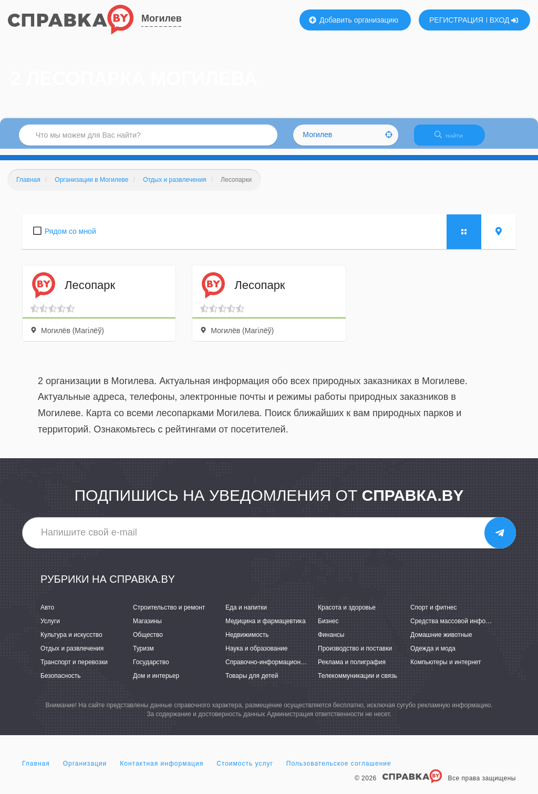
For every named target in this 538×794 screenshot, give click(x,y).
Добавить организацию (353, 20)
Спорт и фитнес (433, 613)
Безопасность (60, 682)
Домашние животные (441, 641)
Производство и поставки (355, 654)
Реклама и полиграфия (352, 668)
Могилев (161, 18)
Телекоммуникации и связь (357, 682)
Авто (47, 613)
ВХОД (504, 20)
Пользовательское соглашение (338, 770)
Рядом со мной (70, 237)
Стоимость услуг (244, 770)
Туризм (143, 654)
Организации (85, 770)
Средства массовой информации (459, 627)
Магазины (147, 627)
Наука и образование (256, 654)
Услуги (50, 627)
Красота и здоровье (347, 613)
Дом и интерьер (156, 682)
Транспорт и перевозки (74, 668)
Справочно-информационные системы (282, 668)
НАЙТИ (453, 139)
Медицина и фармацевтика (265, 627)
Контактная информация (161, 770)
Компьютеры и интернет (445, 668)
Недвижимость (247, 641)
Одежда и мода (433, 654)
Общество (148, 641)
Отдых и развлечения (72, 654)
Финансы (331, 641)
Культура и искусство (71, 641)
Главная (36, 770)
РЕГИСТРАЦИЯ (456, 20)
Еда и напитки (246, 613)
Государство (151, 668)
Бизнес (328, 627)
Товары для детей (251, 682)
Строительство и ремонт (169, 613)
